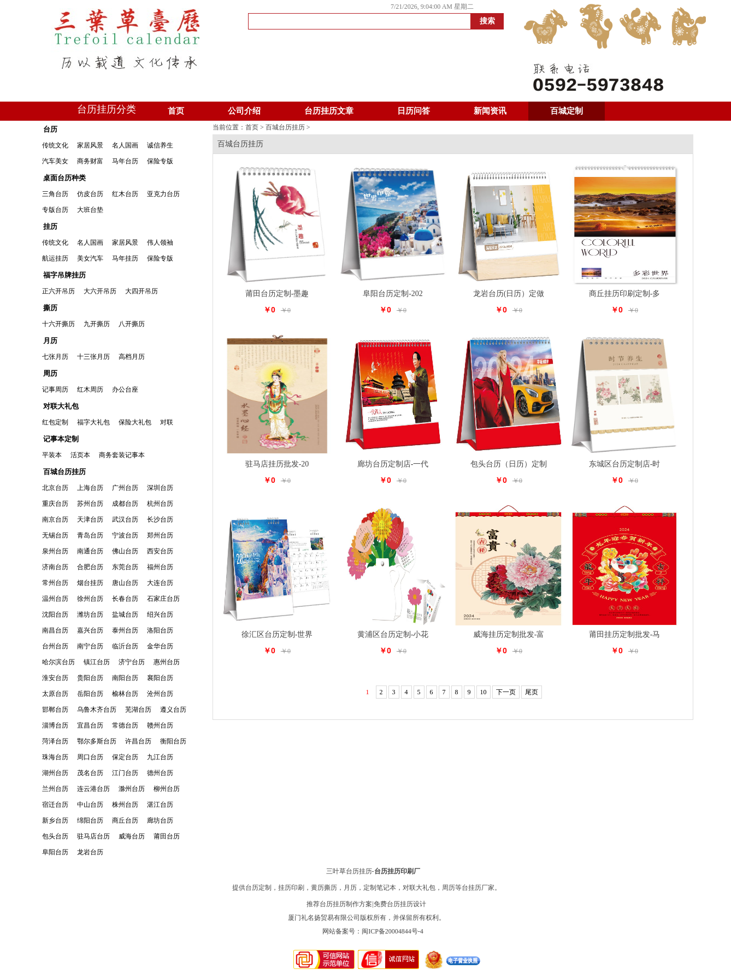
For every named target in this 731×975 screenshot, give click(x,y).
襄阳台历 (160, 678)
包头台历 (55, 836)
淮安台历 (55, 678)
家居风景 (90, 145)
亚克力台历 (163, 194)
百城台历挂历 (64, 472)
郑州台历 (160, 535)
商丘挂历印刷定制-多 (625, 293)
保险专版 (160, 161)
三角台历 (55, 194)
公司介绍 (244, 111)
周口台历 (90, 757)
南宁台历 (90, 646)
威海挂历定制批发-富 (509, 634)
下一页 (506, 692)
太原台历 (55, 694)
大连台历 (160, 583)
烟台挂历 (90, 583)
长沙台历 (160, 519)
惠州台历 (167, 662)
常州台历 (55, 583)
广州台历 (125, 488)
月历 (50, 340)
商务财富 (90, 161)
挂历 (50, 226)
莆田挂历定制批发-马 (625, 634)
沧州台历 (160, 694)
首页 (176, 111)
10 (483, 692)
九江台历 (160, 757)
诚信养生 (160, 145)
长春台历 (125, 598)
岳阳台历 (90, 694)
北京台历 (55, 488)
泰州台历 (125, 630)
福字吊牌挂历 (64, 275)
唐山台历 (125, 583)
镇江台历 (97, 662)
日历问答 (413, 111)
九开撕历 (97, 324)
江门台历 (125, 773)
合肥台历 (90, 567)
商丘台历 (125, 820)
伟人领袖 (160, 242)
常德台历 (125, 725)
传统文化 (55, 145)
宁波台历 (125, 535)
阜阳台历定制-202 (393, 293)
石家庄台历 (163, 598)
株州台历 (125, 804)
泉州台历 (55, 551)
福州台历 (160, 567)
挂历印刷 (291, 887)
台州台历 (55, 646)
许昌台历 (138, 741)
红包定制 (55, 422)
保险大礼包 (135, 422)
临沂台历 (125, 646)
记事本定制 (61, 439)
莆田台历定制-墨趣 (277, 293)
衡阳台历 (173, 741)
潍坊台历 (90, 614)
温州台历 (55, 598)
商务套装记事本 (122, 455)
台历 (50, 129)
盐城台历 (125, 614)
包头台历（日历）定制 (508, 464)
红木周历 (90, 389)
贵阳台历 (90, 678)
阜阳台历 (55, 852)
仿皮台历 (90, 194)
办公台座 (125, 389)
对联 (166, 422)
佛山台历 (125, 551)
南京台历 (55, 519)
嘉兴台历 (90, 630)
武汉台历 (125, 519)
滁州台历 (132, 789)
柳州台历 (167, 789)
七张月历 (55, 357)
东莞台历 (125, 567)
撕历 (50, 308)
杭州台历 (160, 503)
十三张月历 (93, 357)
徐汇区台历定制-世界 (277, 634)
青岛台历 (90, 535)
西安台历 (160, 551)
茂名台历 (90, 773)
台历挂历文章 (328, 111)
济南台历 (55, 567)
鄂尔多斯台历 (96, 741)
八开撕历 (132, 324)
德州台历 (160, 773)
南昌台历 (55, 630)
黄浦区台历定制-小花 (393, 634)
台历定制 (258, 887)
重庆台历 (55, 503)
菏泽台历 (55, 741)
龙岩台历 (90, 852)
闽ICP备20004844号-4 (392, 931)
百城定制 (566, 111)
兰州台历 (55, 789)
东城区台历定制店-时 (625, 464)
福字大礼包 (93, 422)
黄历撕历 (324, 887)
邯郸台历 (55, 709)
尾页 (531, 692)
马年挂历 (125, 258)
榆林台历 (125, 694)
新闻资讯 (490, 111)
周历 (50, 373)
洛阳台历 (160, 630)
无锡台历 (55, 535)
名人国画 (125, 145)
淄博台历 (55, 725)
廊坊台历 (160, 820)
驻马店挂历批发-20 (277, 464)
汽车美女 (55, 161)
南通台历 (90, 551)
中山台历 (90, 804)
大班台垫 (90, 210)
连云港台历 (93, 789)
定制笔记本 (379, 887)
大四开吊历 (141, 291)
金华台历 (160, 646)
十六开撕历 (58, 324)
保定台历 (125, 757)
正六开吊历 (58, 291)
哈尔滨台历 (58, 662)
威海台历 (132, 836)
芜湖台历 (138, 709)
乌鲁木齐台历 (96, 709)
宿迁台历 (55, 804)
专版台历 (55, 210)
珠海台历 (55, 757)
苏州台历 (90, 503)
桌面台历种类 (64, 178)
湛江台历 (160, 804)
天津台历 (90, 519)
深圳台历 (160, 488)
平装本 (52, 455)
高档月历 (132, 357)
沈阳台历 (55, 614)
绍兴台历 (160, 614)
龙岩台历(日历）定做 (509, 293)
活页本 (80, 455)
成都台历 (125, 503)
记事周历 (55, 389)
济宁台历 (132, 662)
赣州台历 (160, 725)
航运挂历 (55, 258)
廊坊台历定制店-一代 (393, 464)
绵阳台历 (90, 820)
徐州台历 (90, 598)
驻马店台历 (93, 836)
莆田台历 (167, 836)
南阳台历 (125, 678)
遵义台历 (173, 709)
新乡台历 (55, 820)
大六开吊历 (100, 291)
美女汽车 (90, 258)
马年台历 (125, 161)
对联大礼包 (61, 406)
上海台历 (90, 488)
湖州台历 (55, 773)
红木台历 (125, 194)
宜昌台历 (90, 725)
